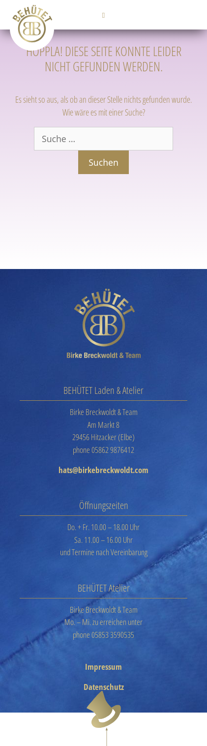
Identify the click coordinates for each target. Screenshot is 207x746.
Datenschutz (104, 686)
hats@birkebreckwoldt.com (103, 470)
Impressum (103, 666)
